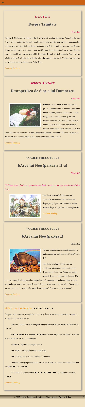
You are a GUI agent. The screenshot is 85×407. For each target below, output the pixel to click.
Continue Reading (12, 68)
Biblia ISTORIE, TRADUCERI (19, 308)
